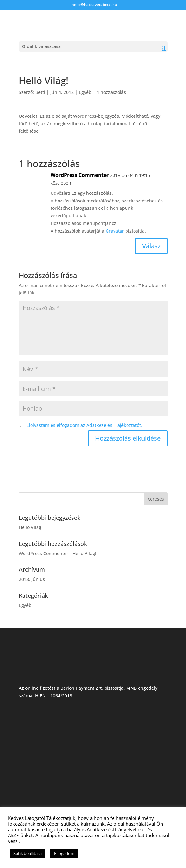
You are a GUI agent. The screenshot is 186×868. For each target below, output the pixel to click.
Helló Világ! (31, 527)
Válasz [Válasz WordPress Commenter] (151, 246)
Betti (40, 92)
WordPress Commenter (80, 175)
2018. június (32, 579)
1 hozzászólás (111, 92)
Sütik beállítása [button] (27, 853)
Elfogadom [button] (64, 853)
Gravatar (115, 231)
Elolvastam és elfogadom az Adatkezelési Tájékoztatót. (84, 425)
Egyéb (85, 92)
